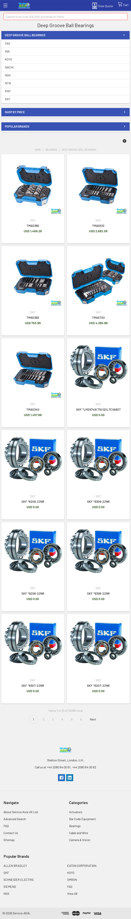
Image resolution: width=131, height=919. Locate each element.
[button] (124, 141)
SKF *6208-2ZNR (32, 593)
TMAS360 (32, 317)
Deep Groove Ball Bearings (79, 149)
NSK (8, 75)
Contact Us (11, 833)
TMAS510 (98, 225)
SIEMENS (10, 886)
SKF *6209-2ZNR (32, 501)
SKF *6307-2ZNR (32, 685)
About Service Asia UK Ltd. (21, 812)
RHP (8, 91)
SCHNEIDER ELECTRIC (19, 879)
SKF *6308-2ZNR (98, 593)
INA (7, 51)
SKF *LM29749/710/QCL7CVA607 (98, 409)
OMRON (72, 879)
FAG (7, 43)
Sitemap (9, 840)
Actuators (75, 812)
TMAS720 (98, 317)
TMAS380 (32, 225)
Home (38, 149)
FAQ (6, 826)
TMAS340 (32, 409)
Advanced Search (15, 819)
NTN (8, 83)
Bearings (51, 149)
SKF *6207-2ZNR (98, 685)
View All (72, 893)
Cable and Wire (78, 833)
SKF (7, 99)
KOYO (8, 59)
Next (95, 719)
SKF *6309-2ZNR (98, 501)
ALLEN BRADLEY (15, 865)
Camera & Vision (79, 840)
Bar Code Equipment (82, 819)
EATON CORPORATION (81, 865)
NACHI (9, 67)
